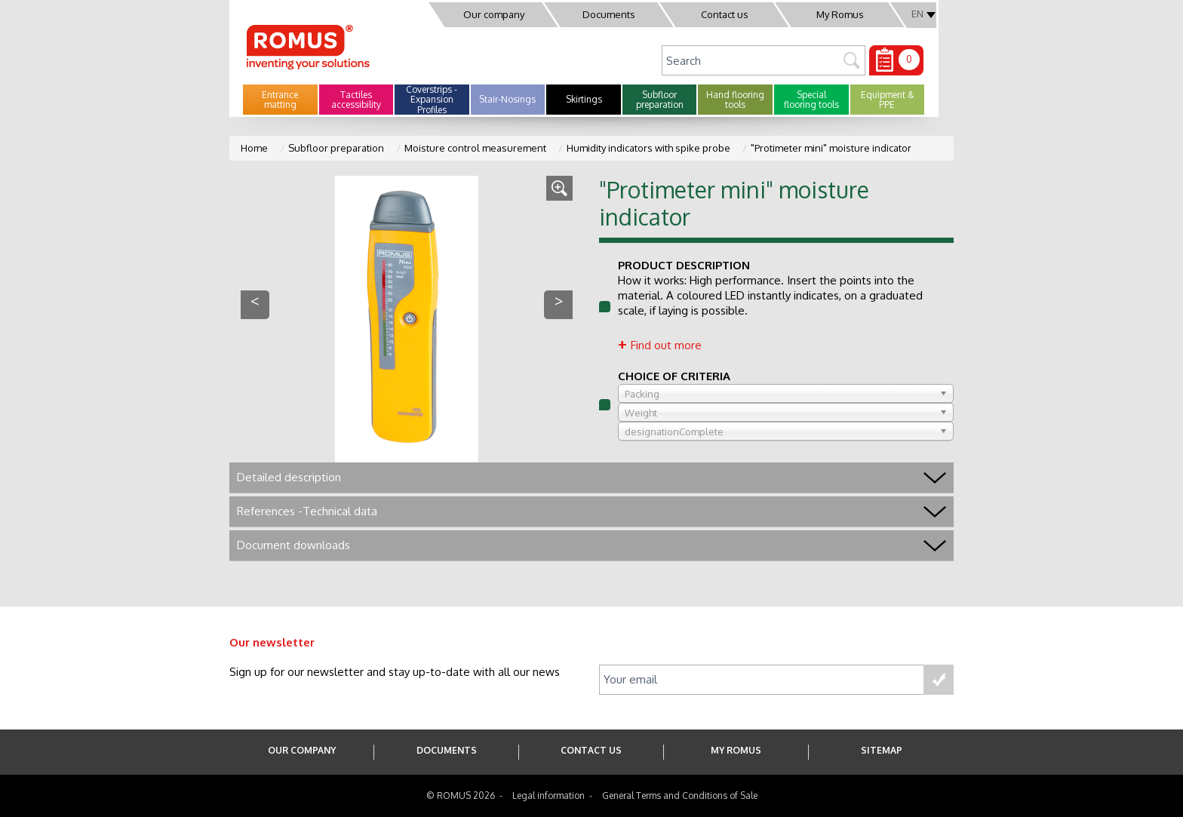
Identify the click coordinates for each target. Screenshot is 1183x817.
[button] (280, 99)
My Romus (840, 14)
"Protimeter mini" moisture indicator (831, 148)
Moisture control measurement (475, 148)
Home (254, 148)
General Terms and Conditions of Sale (679, 795)
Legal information (548, 795)
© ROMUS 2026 (460, 795)
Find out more (666, 345)
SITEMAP (881, 750)
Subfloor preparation (336, 148)
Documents (608, 14)
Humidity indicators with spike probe (648, 148)
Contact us (724, 14)
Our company (493, 14)
